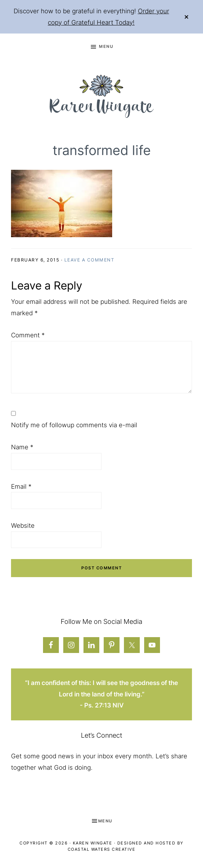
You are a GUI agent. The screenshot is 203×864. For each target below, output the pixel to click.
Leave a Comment (89, 260)
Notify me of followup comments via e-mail (74, 425)
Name (22, 447)
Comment (28, 335)
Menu (106, 46)
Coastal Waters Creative (102, 849)
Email (21, 486)
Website (23, 525)
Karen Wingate (93, 843)
